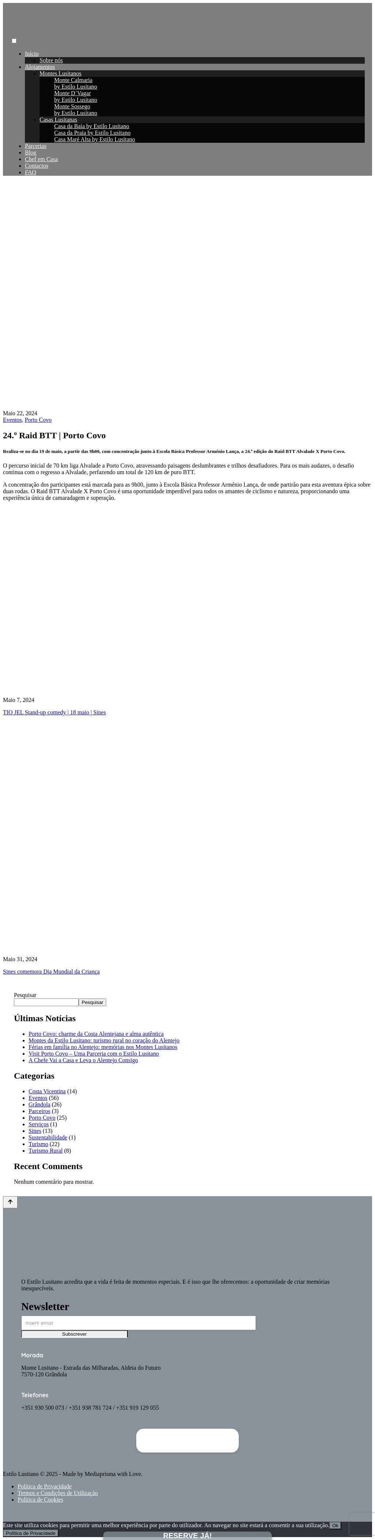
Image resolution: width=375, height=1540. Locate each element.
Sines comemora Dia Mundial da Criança (51, 971)
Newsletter (45, 1306)
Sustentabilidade (48, 1137)
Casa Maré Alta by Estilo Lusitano (94, 139)
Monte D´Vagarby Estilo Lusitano (75, 96)
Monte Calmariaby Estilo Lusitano (75, 83)
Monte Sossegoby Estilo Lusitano (75, 109)
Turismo (38, 1144)
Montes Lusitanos (60, 73)
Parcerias (36, 146)
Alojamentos (40, 67)
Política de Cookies (40, 1499)
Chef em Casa (41, 159)
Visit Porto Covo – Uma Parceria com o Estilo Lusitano (94, 1053)
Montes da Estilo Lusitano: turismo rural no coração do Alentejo (104, 1040)
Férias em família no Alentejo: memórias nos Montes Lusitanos (103, 1047)
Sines (35, 1131)
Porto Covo (38, 420)
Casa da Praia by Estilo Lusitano (92, 133)
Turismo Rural (46, 1150)
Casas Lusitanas (58, 119)
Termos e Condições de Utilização (58, 1493)
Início (31, 54)
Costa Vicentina (47, 1091)
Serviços (39, 1124)
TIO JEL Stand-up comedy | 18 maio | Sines (54, 712)
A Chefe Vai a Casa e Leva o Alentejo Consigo (83, 1060)
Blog (30, 152)
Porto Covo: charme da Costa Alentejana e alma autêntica (96, 1034)
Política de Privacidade (45, 1486)
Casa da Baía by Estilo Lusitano (91, 126)
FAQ (30, 172)
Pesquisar (25, 995)
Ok (335, 1525)
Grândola (40, 1104)
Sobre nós (51, 60)
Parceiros (40, 1111)
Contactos (36, 166)
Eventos (12, 420)
